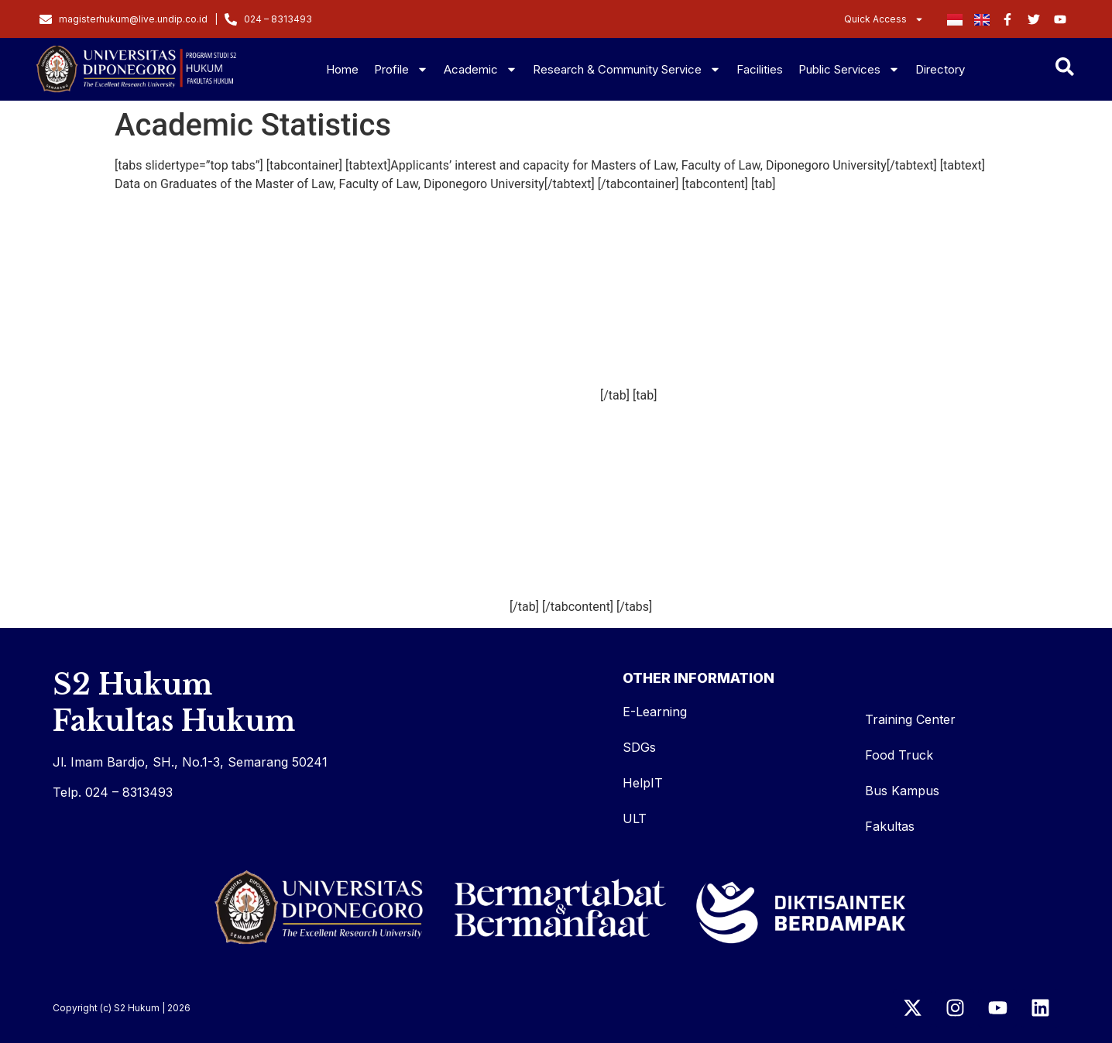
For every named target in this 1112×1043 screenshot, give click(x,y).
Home (342, 69)
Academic (480, 69)
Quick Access (884, 19)
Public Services (849, 69)
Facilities (759, 69)
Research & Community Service (627, 69)
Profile (401, 69)
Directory (940, 69)
